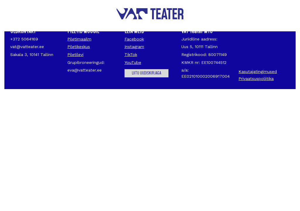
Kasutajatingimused (257, 71)
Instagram (134, 46)
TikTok (131, 54)
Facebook (134, 39)
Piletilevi (75, 54)
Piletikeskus (78, 46)
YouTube (133, 62)
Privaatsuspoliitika (256, 78)
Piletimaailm (79, 39)
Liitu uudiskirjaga (146, 73)
